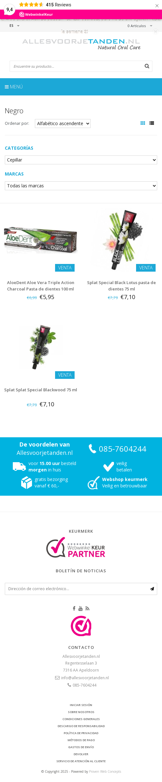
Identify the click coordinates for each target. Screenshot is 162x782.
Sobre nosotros (81, 712)
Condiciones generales (81, 719)
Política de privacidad (81, 733)
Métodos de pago (81, 740)
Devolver (81, 754)
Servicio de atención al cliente (81, 761)
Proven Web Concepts (105, 771)
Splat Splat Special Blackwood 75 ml (40, 390)
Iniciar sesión (81, 705)
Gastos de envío (81, 747)
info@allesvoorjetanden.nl (85, 677)
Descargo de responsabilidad (81, 726)
